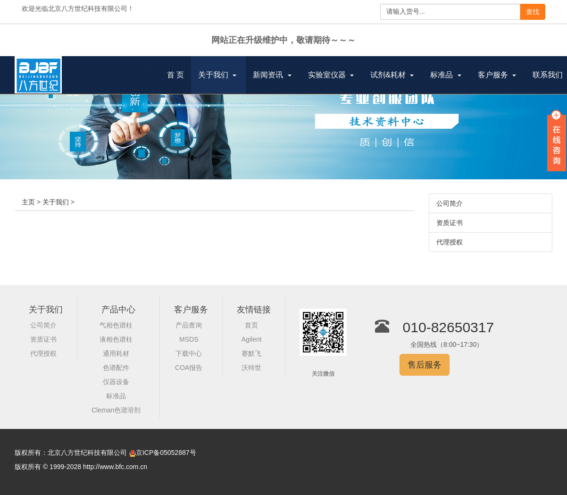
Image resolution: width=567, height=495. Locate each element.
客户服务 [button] (497, 75)
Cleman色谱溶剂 (116, 410)
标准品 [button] (445, 75)
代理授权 (449, 242)
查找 (532, 12)
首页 (251, 325)
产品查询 (188, 325)
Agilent (252, 339)
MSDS (188, 339)
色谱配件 (116, 367)
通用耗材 (116, 353)
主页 (28, 202)
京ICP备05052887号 (166, 452)
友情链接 (254, 309)
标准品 (116, 396)
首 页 (179, 76)
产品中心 (118, 309)
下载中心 (188, 353)
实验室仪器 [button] (331, 75)
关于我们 (55, 202)
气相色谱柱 (116, 325)
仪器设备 (116, 382)
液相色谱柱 (116, 339)
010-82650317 (448, 327)
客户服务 (191, 309)
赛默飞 (251, 353)
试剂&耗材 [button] (392, 75)
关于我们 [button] (217, 75)
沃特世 (251, 367)
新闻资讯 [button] (272, 75)
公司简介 (449, 203)
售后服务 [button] (425, 364)
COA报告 (188, 367)
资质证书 (449, 223)
